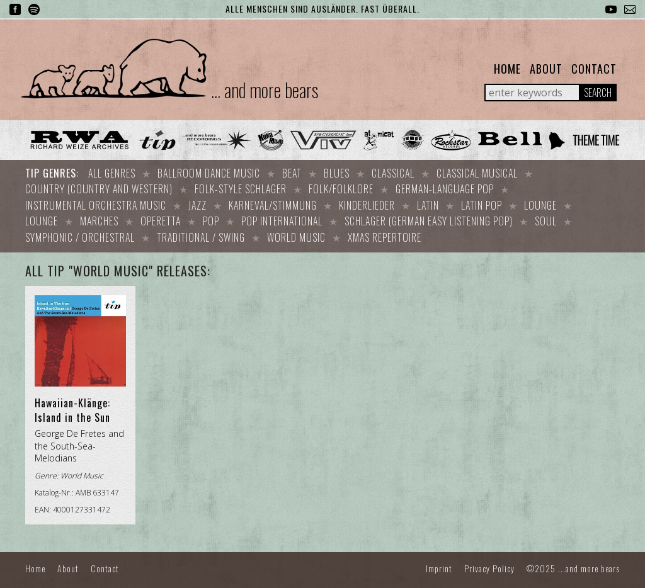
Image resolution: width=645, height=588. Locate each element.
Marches (99, 217)
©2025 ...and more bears (573, 561)
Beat (292, 173)
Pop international (281, 217)
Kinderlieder (367, 202)
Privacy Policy (489, 561)
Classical (393, 173)
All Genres (111, 173)
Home (507, 68)
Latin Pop (481, 202)
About (546, 68)
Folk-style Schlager (241, 187)
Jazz (197, 202)
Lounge (540, 202)
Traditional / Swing (201, 232)
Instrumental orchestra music (95, 202)
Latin (428, 202)
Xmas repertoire (384, 232)
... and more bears (264, 90)
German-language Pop (445, 187)
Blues (337, 173)
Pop (211, 217)
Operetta (160, 217)
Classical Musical (477, 173)
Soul (546, 217)
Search (598, 92)
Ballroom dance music (208, 173)
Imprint (439, 561)
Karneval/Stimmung (273, 202)
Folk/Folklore (341, 187)
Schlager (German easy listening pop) (429, 217)
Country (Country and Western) (99, 187)
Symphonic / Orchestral (80, 232)
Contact (594, 68)
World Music (296, 232)
